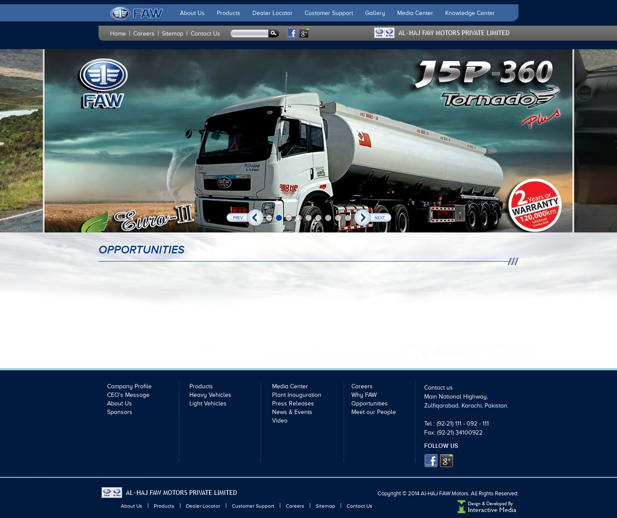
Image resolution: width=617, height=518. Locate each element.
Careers (144, 33)
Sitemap (172, 33)
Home (118, 33)
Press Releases (293, 403)
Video (280, 420)
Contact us (438, 387)
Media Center (415, 13)
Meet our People (373, 412)
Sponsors (119, 412)
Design (474, 503)
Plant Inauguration (296, 395)
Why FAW (364, 395)
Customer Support (329, 13)
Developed (497, 503)
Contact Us (205, 33)
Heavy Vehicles (210, 395)
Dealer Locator (272, 13)
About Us (192, 13)
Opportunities (369, 403)
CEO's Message (128, 395)
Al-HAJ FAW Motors (444, 493)
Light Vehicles (208, 403)
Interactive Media (492, 510)
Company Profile (129, 386)
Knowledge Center (470, 13)
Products (228, 13)
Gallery (375, 13)
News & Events (292, 412)
